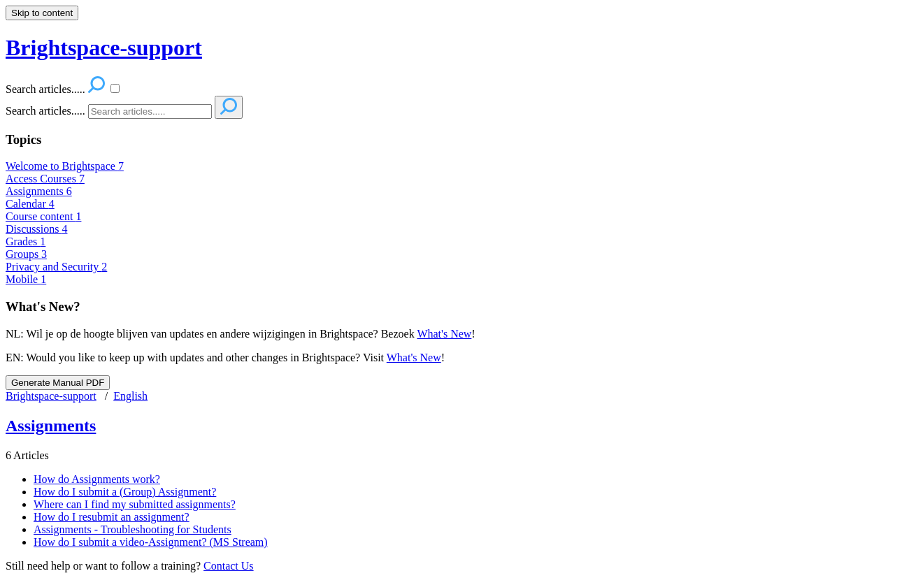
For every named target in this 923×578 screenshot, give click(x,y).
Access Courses (45, 179)
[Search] (150, 111)
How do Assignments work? (97, 479)
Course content (43, 216)
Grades (25, 241)
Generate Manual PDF (57, 382)
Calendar (30, 204)
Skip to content (42, 13)
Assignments (39, 191)
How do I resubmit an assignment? (111, 517)
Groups (26, 254)
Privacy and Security (56, 267)
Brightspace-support (51, 396)
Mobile (26, 279)
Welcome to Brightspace (65, 166)
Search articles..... (45, 111)
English (130, 396)
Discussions (36, 229)
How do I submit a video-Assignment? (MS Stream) (151, 542)
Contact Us (228, 566)
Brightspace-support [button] (104, 47)
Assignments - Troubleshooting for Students (132, 529)
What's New (444, 334)
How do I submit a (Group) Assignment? (125, 492)
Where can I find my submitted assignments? (135, 504)
